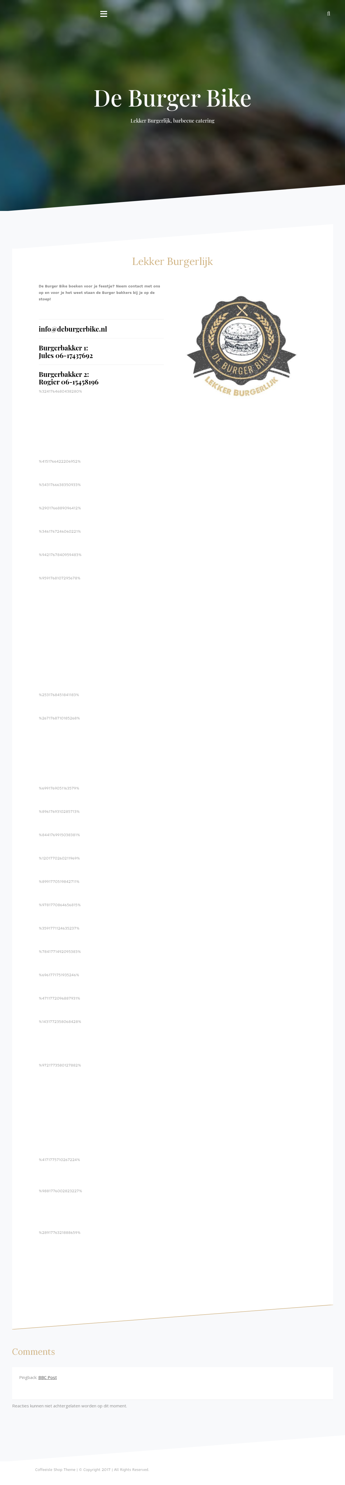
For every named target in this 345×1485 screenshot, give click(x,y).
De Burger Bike (173, 97)
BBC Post (47, 1377)
